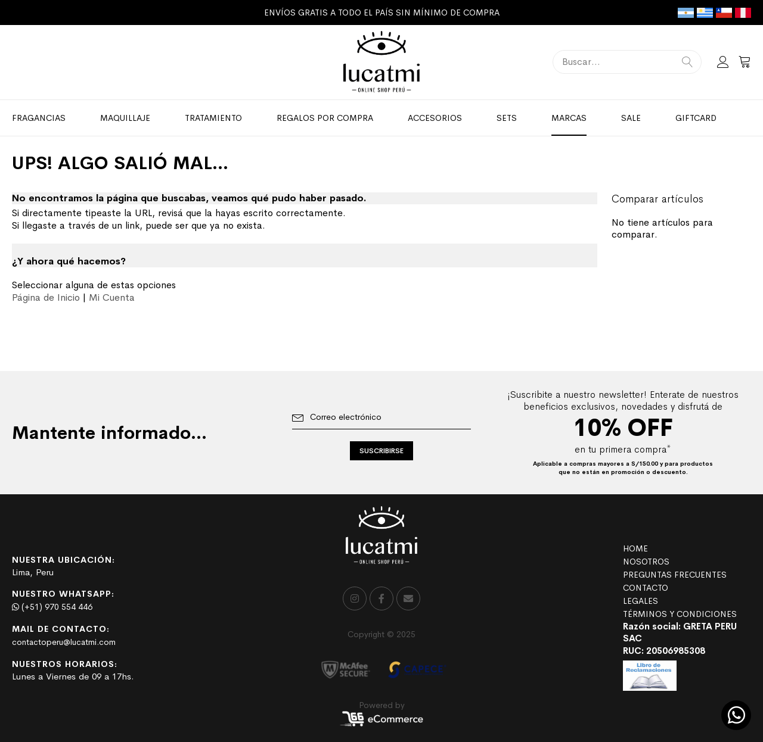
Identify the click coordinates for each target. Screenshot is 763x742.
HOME (635, 548)
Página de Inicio (46, 297)
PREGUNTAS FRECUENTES (675, 574)
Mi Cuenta (112, 297)
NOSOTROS (646, 561)
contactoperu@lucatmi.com (64, 642)
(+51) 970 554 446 (52, 606)
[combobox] (627, 62)
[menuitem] (39, 118)
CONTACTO (645, 587)
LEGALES (640, 601)
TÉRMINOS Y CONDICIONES (680, 614)
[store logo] (381, 62)
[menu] (381, 118)
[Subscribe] (381, 450)
